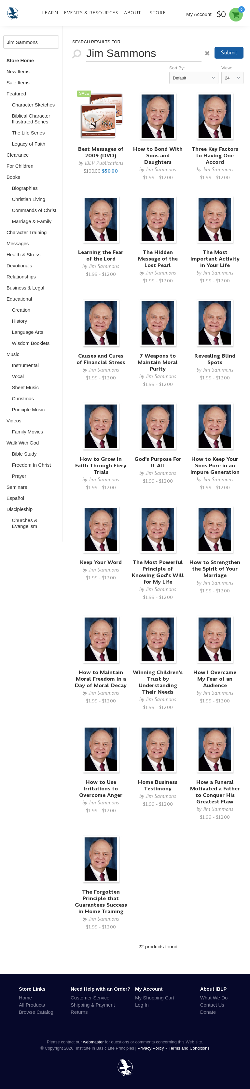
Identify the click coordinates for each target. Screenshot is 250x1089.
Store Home (20, 60)
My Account (199, 14)
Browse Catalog (36, 1012)
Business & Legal (25, 287)
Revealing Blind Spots (214, 359)
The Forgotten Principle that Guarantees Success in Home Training (101, 901)
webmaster (93, 1042)
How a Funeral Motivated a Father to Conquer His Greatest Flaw (215, 791)
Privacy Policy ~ (153, 1048)
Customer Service (90, 997)
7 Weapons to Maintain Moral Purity (158, 362)
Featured (16, 93)
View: (226, 67)
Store (158, 12)
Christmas (23, 398)
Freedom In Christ (31, 465)
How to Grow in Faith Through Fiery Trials (100, 465)
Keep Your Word (101, 562)
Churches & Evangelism (24, 523)
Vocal (18, 376)
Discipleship (20, 509)
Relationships (21, 276)
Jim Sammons (161, 169)
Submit (229, 52)
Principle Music (28, 409)
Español (15, 498)
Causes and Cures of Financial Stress (100, 359)
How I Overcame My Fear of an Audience (214, 679)
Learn (50, 12)
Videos (14, 420)
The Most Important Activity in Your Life (215, 258)
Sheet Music (25, 387)
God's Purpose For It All (157, 462)
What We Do (214, 997)
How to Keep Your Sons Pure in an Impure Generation (215, 465)
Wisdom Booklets (31, 343)
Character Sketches (33, 104)
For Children (20, 166)
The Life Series (28, 132)
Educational (19, 299)
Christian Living (29, 199)
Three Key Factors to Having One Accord (214, 155)
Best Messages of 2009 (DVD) (100, 152)
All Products (32, 1005)
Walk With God (23, 443)
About (132, 12)
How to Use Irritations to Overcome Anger (100, 788)
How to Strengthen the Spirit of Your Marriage (214, 569)
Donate (208, 1012)
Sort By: (177, 67)
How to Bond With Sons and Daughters (158, 155)
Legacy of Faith (29, 144)
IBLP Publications (104, 163)
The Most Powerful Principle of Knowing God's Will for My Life (158, 572)
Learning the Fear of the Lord (100, 255)
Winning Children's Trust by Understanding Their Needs (158, 682)
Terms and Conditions (189, 1048)
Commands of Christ (34, 210)
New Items (18, 71)
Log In (142, 1005)
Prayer (19, 476)
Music (13, 354)
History (19, 321)
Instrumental (25, 365)
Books (13, 177)
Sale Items (18, 82)
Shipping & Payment (93, 1005)
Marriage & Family (32, 221)
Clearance (18, 155)
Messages (18, 243)
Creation (21, 310)
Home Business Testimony (157, 785)
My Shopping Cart (154, 997)
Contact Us (212, 1005)
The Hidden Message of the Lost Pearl (158, 258)
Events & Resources (91, 12)
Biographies (25, 188)
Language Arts (28, 332)
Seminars (17, 487)
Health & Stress (23, 254)
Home (25, 997)
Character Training (27, 232)
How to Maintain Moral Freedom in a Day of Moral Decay (101, 679)
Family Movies (27, 431)
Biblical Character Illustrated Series (31, 118)
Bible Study (24, 454)
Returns (79, 1012)
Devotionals (19, 265)
